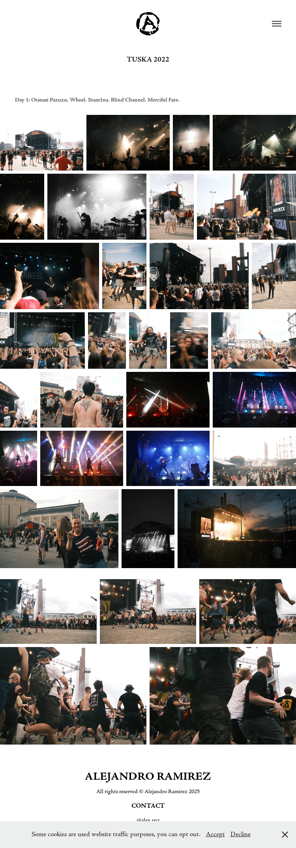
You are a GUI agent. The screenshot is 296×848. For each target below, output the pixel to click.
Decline (240, 834)
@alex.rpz (148, 820)
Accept (215, 834)
